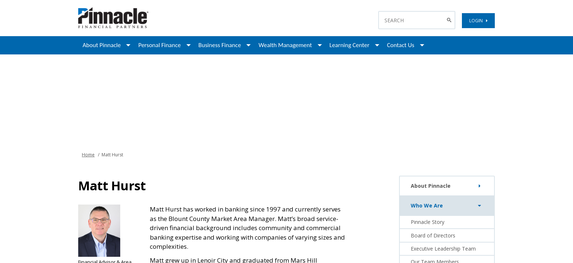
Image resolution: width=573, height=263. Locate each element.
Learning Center (349, 45)
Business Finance (219, 45)
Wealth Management (285, 45)
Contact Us (400, 45)
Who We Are (447, 205)
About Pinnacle (102, 45)
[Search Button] (450, 20)
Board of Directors (433, 235)
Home (88, 155)
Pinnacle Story (427, 221)
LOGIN (478, 21)
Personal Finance (159, 45)
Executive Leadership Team (443, 248)
